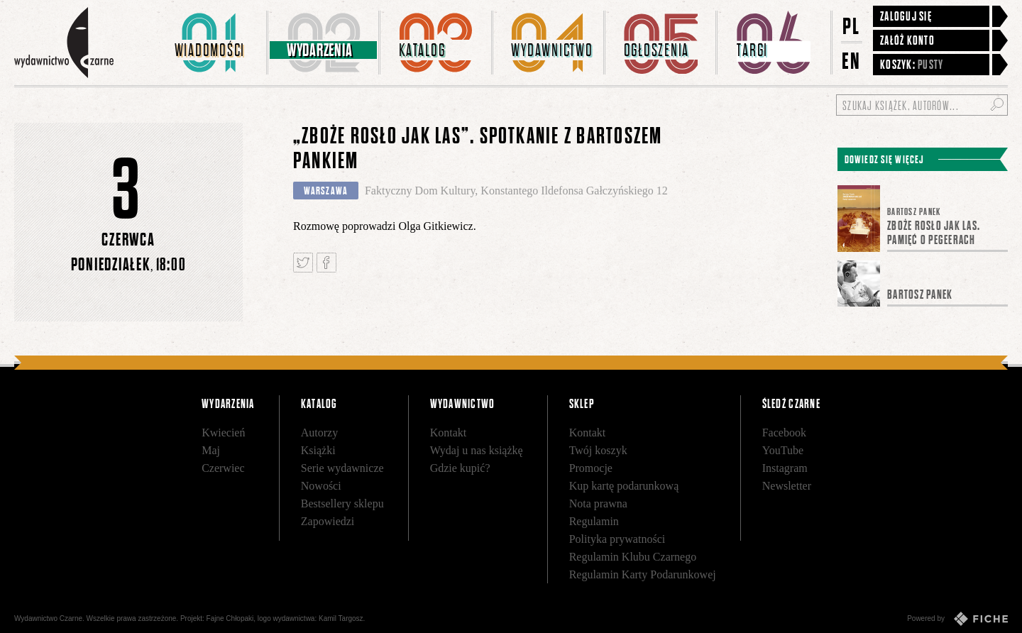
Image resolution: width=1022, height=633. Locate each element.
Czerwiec (223, 468)
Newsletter (786, 486)
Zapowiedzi (328, 521)
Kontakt (448, 432)
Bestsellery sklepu (342, 503)
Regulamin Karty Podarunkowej (642, 574)
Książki (318, 450)
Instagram (785, 468)
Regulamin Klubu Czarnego (633, 557)
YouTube (782, 450)
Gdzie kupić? (460, 468)
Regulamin (594, 521)
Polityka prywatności (617, 539)
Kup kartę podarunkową (624, 486)
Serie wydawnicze (342, 468)
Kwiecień (223, 432)
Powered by (957, 619)
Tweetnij (303, 263)
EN (852, 60)
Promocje (590, 468)
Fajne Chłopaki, (231, 618)
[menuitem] (212, 43)
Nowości (321, 486)
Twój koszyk (598, 450)
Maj (211, 450)
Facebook (784, 432)
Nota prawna (598, 503)
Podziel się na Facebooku (326, 263)
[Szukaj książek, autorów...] (922, 105)
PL (851, 25)
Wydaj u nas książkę (476, 450)
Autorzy (319, 432)
